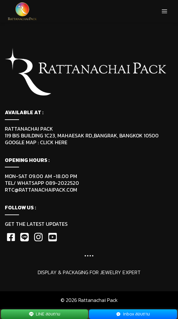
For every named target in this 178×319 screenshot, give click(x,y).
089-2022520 (62, 183)
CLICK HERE (53, 142)
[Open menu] (164, 11)
